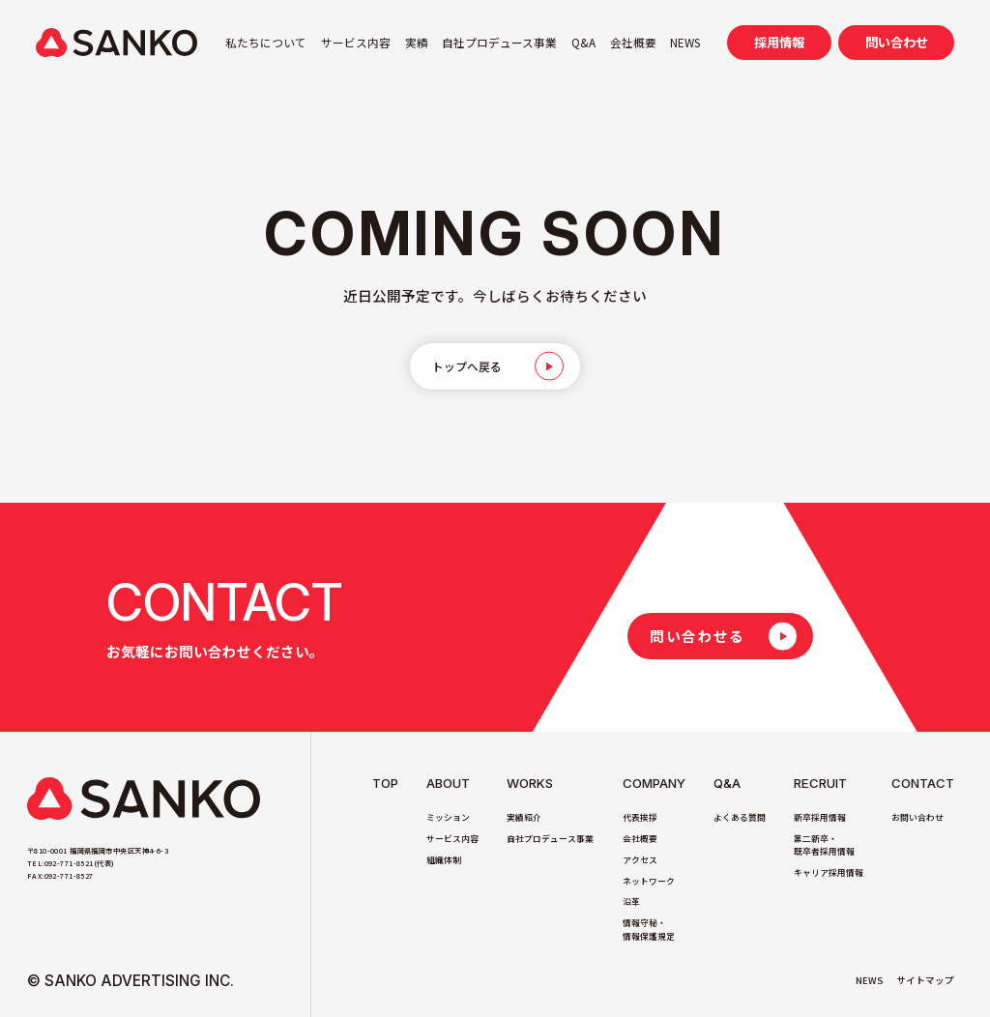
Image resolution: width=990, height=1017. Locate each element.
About (448, 783)
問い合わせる (697, 635)
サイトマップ (925, 980)
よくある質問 (739, 817)
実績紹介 (524, 817)
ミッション (448, 817)
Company (654, 783)
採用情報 (779, 42)
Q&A (583, 42)
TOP (385, 783)
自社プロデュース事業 (499, 42)
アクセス (640, 860)
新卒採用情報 (820, 817)
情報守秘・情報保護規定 (649, 929)
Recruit (820, 783)
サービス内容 (356, 42)
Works (530, 783)
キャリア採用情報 (828, 872)
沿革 (631, 901)
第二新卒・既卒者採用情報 (824, 844)
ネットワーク (649, 881)
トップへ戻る (468, 367)
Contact (922, 783)
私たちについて (265, 42)
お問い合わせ (917, 817)
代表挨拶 (640, 817)
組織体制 (443, 860)
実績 (416, 42)
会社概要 (633, 42)
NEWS (685, 42)
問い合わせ (896, 42)
